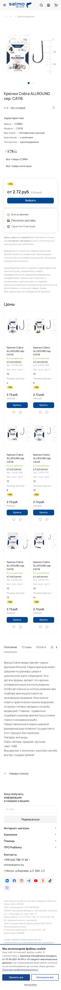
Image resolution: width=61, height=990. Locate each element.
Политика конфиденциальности (20, 969)
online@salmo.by (14, 865)
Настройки (30, 984)
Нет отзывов (18, 107)
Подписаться (30, 819)
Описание (10, 647)
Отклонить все (45, 977)
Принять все (16, 977)
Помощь (9, 841)
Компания (10, 834)
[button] (29, 83)
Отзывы (27, 647)
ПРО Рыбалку (13, 847)
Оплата (41, 647)
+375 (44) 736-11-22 (16, 859)
